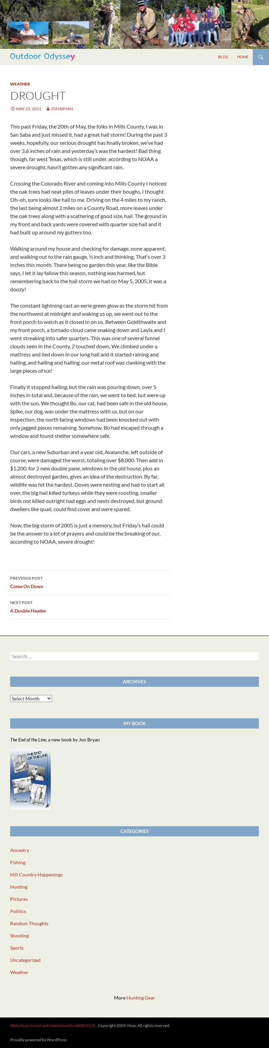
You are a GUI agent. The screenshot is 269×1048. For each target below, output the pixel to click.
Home (242, 57)
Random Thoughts (29, 923)
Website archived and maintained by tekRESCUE (52, 1025)
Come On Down (89, 581)
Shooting (19, 935)
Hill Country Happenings (36, 874)
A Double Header (89, 606)
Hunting (18, 887)
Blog (223, 57)
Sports (17, 948)
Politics (18, 911)
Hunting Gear (141, 998)
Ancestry (19, 850)
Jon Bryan (62, 108)
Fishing (17, 862)
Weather (20, 83)
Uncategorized (25, 960)
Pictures (19, 899)
